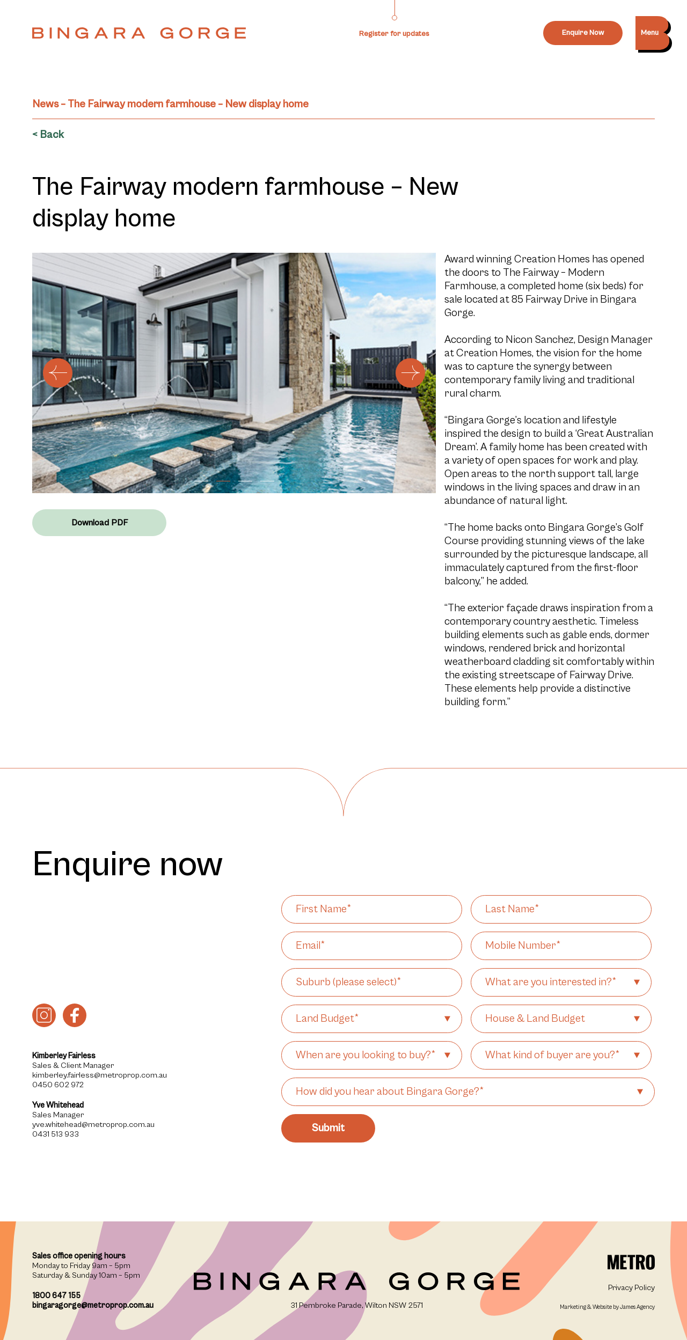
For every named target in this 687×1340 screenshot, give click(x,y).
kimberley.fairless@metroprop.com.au (99, 1075)
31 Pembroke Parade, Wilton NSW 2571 (356, 1305)
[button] (57, 372)
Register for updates (394, 34)
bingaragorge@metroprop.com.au (93, 1305)
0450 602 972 (58, 1084)
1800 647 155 (56, 1295)
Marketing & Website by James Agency (607, 1307)
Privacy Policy (631, 1287)
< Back (48, 135)
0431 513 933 (55, 1134)
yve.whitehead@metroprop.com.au (93, 1124)
